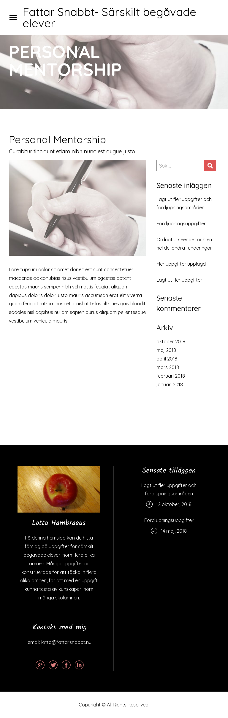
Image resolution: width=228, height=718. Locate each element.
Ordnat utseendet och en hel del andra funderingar (184, 244)
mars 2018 (167, 367)
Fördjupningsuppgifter (181, 223)
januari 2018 (169, 384)
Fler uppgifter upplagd (181, 264)
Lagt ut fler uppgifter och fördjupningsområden (184, 203)
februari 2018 (170, 376)
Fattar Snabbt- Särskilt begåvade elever (109, 17)
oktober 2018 (170, 341)
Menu (15, 17)
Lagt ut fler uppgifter (179, 280)
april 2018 (166, 359)
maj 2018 (166, 350)
